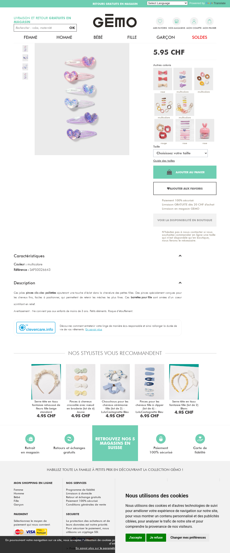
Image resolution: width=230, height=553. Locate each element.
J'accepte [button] (135, 537)
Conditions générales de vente (86, 504)
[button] (98, 257)
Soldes (199, 37)
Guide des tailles (164, 160)
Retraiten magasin (30, 444)
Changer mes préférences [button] (188, 537)
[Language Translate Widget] (167, 3)
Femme (30, 37)
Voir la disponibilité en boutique (184, 220)
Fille (132, 37)
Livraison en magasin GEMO (180, 208)
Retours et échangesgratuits (69, 444)
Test (178, 160)
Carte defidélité (200, 444)
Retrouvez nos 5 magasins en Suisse (115, 443)
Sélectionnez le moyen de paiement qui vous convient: (32, 522)
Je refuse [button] (156, 537)
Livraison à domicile (79, 493)
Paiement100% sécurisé (160, 444)
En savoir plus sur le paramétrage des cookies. (106, 548)
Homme (64, 37)
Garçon (166, 37)
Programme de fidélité (80, 489)
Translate (216, 3)
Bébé (98, 37)
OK (72, 28)
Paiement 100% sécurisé (178, 200)
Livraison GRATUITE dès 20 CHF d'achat (188, 204)
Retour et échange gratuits (83, 497)
